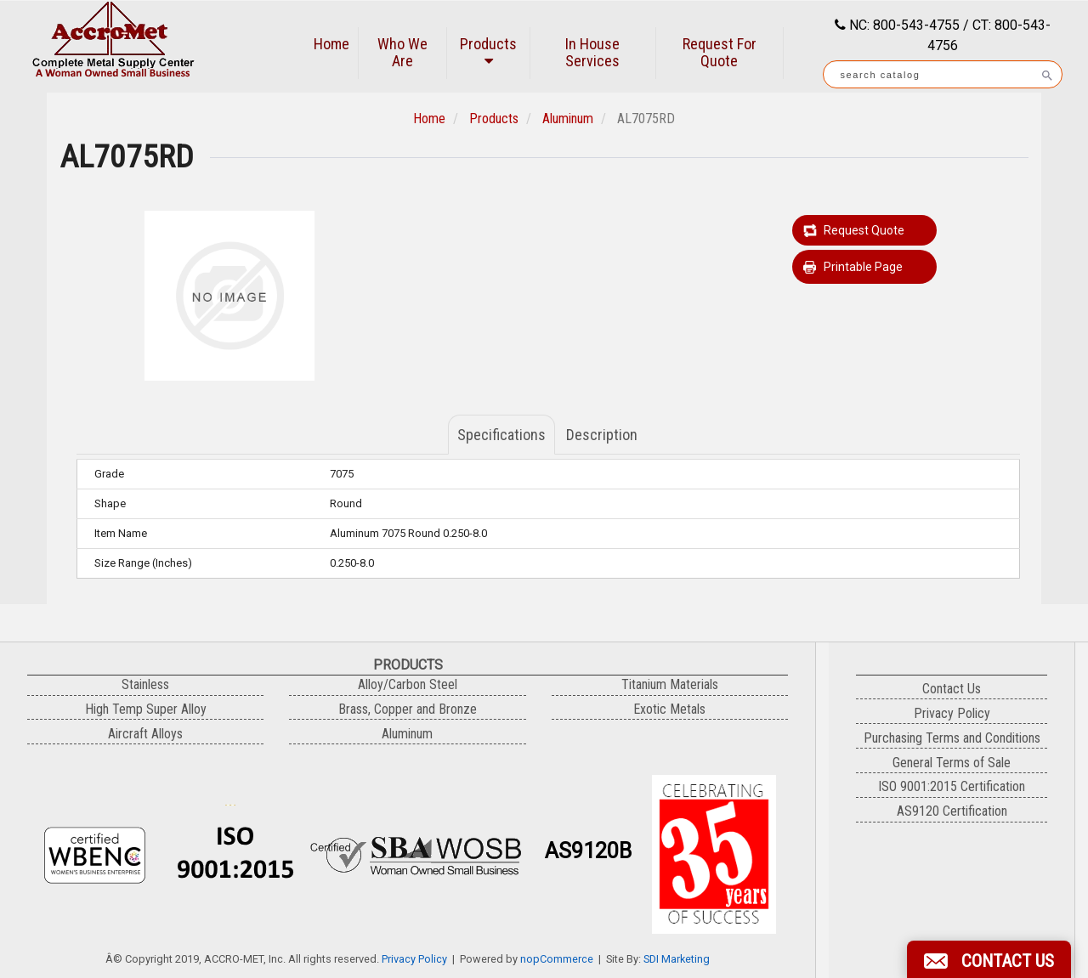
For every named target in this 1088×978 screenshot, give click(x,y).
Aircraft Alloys (145, 734)
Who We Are (402, 52)
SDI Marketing (676, 959)
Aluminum (567, 118)
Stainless (145, 684)
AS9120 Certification (952, 811)
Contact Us (951, 689)
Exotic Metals (669, 709)
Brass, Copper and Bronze (407, 709)
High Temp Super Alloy (146, 709)
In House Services (592, 52)
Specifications (501, 435)
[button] (989, 959)
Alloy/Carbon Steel (407, 684)
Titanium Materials (669, 684)
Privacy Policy (414, 959)
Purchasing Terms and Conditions (952, 738)
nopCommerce (556, 959)
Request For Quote (719, 52)
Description (602, 435)
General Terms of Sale (951, 763)
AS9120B (588, 851)
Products (488, 51)
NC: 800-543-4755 (903, 25)
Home (331, 44)
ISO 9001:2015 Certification (951, 786)
